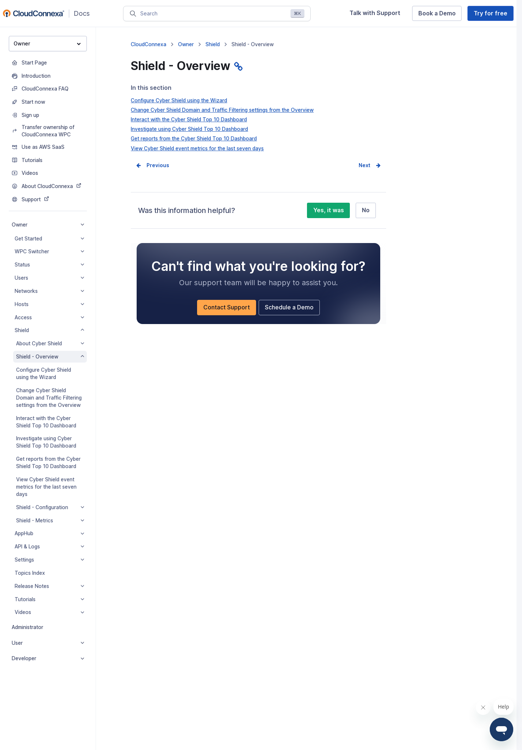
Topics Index (30, 573)
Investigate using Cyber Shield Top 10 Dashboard (46, 442)
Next (364, 165)
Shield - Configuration (50, 507)
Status (49, 265)
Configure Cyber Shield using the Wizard (43, 373)
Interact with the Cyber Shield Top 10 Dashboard (46, 422)
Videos (49, 612)
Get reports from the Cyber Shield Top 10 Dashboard (48, 462)
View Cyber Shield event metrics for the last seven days (46, 487)
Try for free (490, 13)
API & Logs (49, 546)
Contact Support (226, 307)
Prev (152, 165)
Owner (47, 43)
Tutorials (49, 599)
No (366, 210)
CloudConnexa (148, 44)
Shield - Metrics (50, 520)
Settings (49, 560)
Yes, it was (328, 210)
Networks (49, 291)
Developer (48, 658)
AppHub (49, 533)
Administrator (27, 627)
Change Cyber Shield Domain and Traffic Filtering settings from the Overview (49, 397)
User (48, 643)
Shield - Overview (50, 357)
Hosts (49, 304)
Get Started (49, 239)
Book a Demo (437, 13)
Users (49, 278)
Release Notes (49, 586)
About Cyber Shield (50, 343)
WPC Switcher (49, 251)
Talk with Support (374, 13)
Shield (49, 330)
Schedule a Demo (289, 307)
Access (49, 317)
